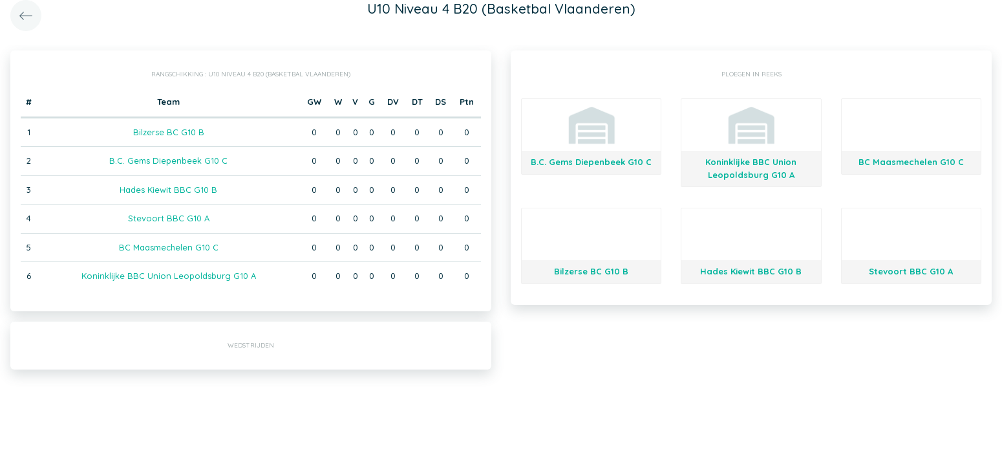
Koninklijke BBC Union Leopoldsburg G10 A (168, 276)
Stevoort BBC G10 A (168, 218)
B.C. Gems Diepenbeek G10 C (168, 160)
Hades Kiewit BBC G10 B (168, 189)
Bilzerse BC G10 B (168, 132)
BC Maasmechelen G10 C (169, 247)
